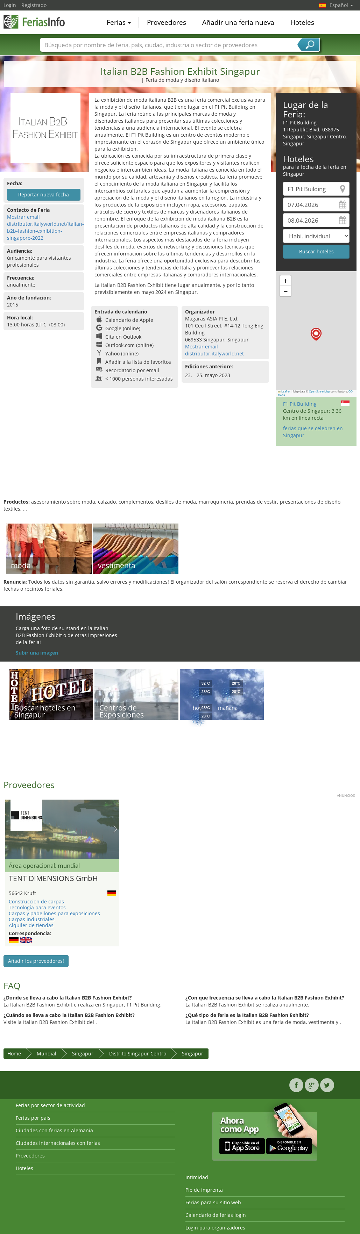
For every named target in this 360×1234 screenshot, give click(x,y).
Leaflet (284, 391)
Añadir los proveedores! (36, 961)
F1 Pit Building (300, 403)
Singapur (82, 1053)
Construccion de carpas (36, 901)
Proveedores (166, 22)
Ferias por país (33, 1117)
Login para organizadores (215, 1227)
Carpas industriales (32, 919)
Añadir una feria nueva (238, 22)
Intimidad (196, 1177)
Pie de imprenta (204, 1189)
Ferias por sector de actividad (50, 1105)
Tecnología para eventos (37, 907)
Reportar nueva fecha (43, 194)
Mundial (46, 1053)
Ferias (119, 22)
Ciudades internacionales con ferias (58, 1143)
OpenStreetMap (319, 391)
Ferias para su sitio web (213, 1202)
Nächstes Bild (115, 829)
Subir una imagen (37, 652)
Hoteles (302, 22)
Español (341, 5)
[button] (316, 334)
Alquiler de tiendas (31, 925)
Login (9, 5)
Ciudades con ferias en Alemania (54, 1130)
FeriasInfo (38, 22)
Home (14, 1053)
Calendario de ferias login (215, 1215)
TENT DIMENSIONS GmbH (53, 878)
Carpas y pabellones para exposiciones (54, 913)
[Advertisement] (179, 475)
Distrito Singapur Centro (137, 1053)
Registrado (34, 5)
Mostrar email (23, 217)
